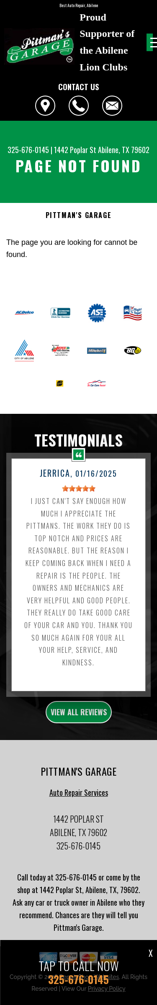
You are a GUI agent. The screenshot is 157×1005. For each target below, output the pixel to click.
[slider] (78, 492)
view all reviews (79, 716)
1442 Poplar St (75, 149)
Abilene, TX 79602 (123, 149)
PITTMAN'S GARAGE (79, 215)
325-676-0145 (28, 149)
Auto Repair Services (78, 796)
